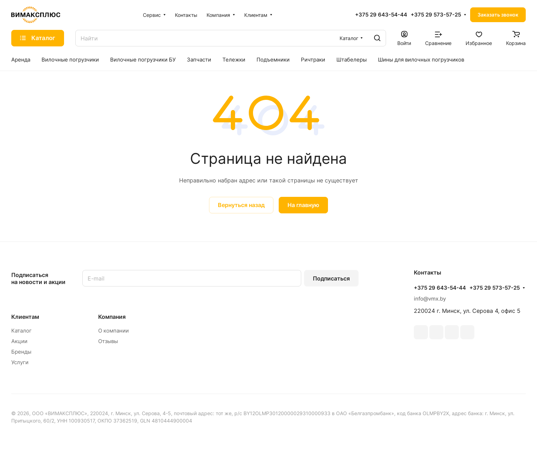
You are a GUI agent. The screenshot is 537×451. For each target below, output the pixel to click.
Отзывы (108, 341)
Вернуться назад (241, 204)
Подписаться (331, 278)
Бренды (21, 351)
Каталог (21, 330)
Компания (112, 316)
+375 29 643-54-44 (381, 15)
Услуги (20, 362)
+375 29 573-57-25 (436, 15)
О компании (113, 330)
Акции (19, 341)
